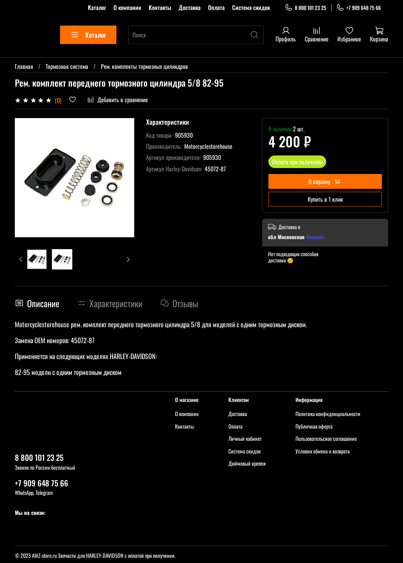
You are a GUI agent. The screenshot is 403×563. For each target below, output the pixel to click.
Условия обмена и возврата (322, 451)
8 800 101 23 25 (305, 7)
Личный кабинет (245, 438)
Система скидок (251, 7)
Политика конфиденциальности (327, 414)
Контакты (160, 7)
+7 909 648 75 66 (358, 7)
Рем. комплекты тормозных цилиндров (144, 66)
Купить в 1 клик (325, 199)
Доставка (190, 7)
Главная (24, 66)
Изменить (316, 237)
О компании (127, 7)
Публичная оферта (314, 426)
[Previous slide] (21, 259)
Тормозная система (67, 66)
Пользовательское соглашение (326, 438)
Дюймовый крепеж (247, 463)
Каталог (97, 7)
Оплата (216, 7)
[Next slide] (127, 259)
